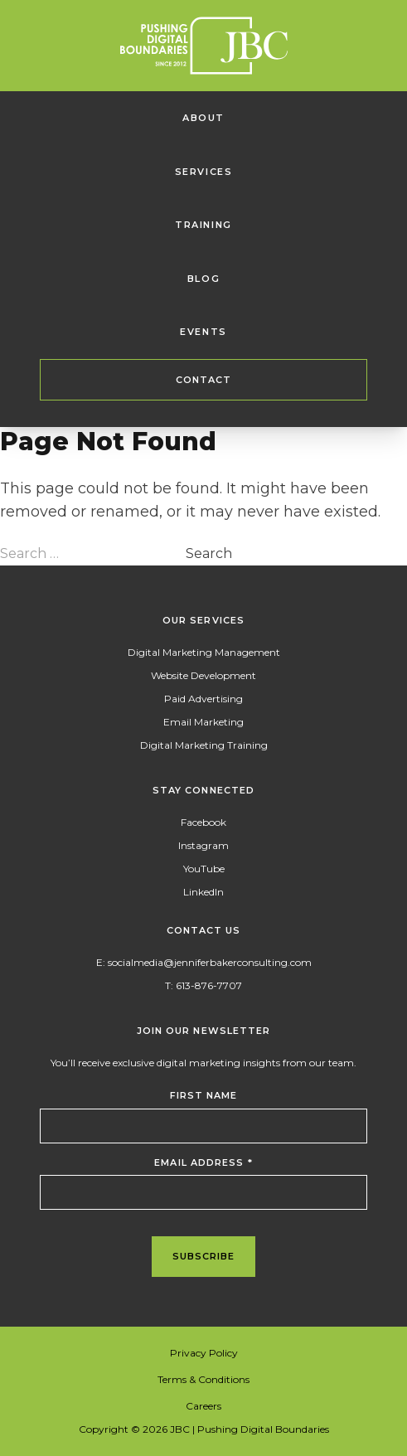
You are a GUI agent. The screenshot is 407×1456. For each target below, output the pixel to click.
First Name (204, 1095)
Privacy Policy (204, 1353)
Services (204, 171)
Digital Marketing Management (204, 652)
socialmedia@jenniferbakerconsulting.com (210, 962)
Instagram (203, 845)
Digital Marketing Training (204, 745)
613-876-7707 (209, 985)
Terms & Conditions (203, 1379)
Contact (204, 380)
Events (203, 331)
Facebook (203, 822)
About (203, 118)
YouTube (204, 868)
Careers (203, 1406)
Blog (203, 278)
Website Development (203, 675)
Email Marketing (203, 722)
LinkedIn (203, 892)
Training (203, 225)
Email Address (203, 1162)
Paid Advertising (203, 698)
